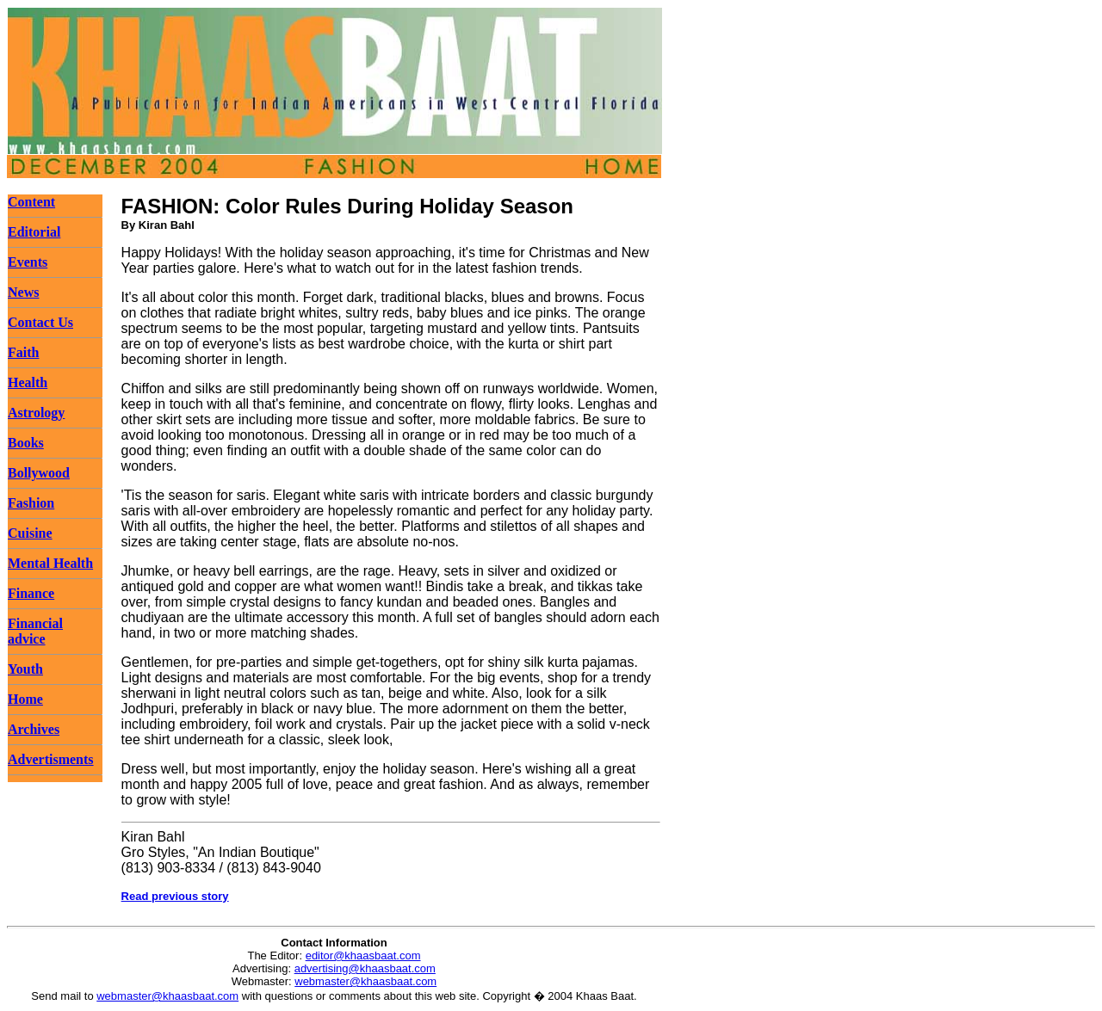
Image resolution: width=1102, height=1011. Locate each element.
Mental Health (50, 563)
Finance (31, 593)
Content (31, 201)
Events (27, 262)
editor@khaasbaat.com (363, 955)
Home (25, 699)
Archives (33, 729)
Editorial (34, 232)
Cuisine (30, 533)
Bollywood (39, 472)
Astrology (36, 412)
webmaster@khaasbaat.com (365, 981)
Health (27, 382)
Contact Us (40, 322)
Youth (25, 669)
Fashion (31, 503)
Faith (23, 352)
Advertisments (51, 759)
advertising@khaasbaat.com (365, 968)
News (23, 292)
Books (26, 442)
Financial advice (35, 631)
